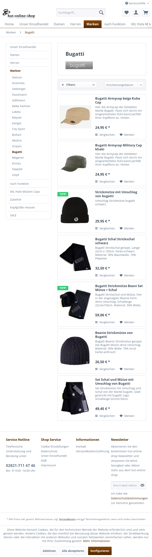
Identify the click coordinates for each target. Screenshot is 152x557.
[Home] (9, 24)
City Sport (18, 129)
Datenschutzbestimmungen (129, 498)
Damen (15, 55)
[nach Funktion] (115, 24)
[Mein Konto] (136, 12)
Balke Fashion (21, 106)
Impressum (48, 465)
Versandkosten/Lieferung (92, 451)
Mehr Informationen (96, 541)
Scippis (17, 146)
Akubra (17, 140)
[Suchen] (101, 12)
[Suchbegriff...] (81, 12)
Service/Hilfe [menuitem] (135, 3)
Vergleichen (105, 135)
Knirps (16, 163)
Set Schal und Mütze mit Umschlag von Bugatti (114, 381)
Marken (15, 71)
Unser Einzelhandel (23, 47)
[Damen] (59, 24)
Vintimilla (18, 83)
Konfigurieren (99, 551)
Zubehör (15, 199)
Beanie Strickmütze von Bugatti (114, 335)
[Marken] (93, 24)
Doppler (17, 169)
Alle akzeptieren (73, 551)
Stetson (17, 77)
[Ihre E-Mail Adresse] (125, 485)
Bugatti (17, 152)
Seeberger (19, 89)
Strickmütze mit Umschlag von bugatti (116, 194)
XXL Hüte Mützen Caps (25, 191)
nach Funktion (19, 184)
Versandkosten (67, 519)
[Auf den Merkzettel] (127, 134)
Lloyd (15, 175)
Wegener (18, 157)
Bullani (16, 135)
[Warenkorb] (146, 12)
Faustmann (19, 94)
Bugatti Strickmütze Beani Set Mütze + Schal (119, 288)
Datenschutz (49, 451)
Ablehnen (49, 551)
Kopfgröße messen (22, 207)
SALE (13, 215)
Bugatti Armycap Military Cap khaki (118, 147)
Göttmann (18, 100)
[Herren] (75, 24)
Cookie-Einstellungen (55, 446)
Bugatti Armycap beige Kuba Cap (117, 100)
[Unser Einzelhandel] (34, 24)
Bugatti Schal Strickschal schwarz (115, 241)
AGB (44, 460)
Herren (14, 63)
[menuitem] (81, 12)
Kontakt (81, 446)
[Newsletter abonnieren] (142, 485)
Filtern (68, 85)
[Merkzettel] (126, 12)
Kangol (16, 123)
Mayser (17, 117)
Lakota (16, 112)
